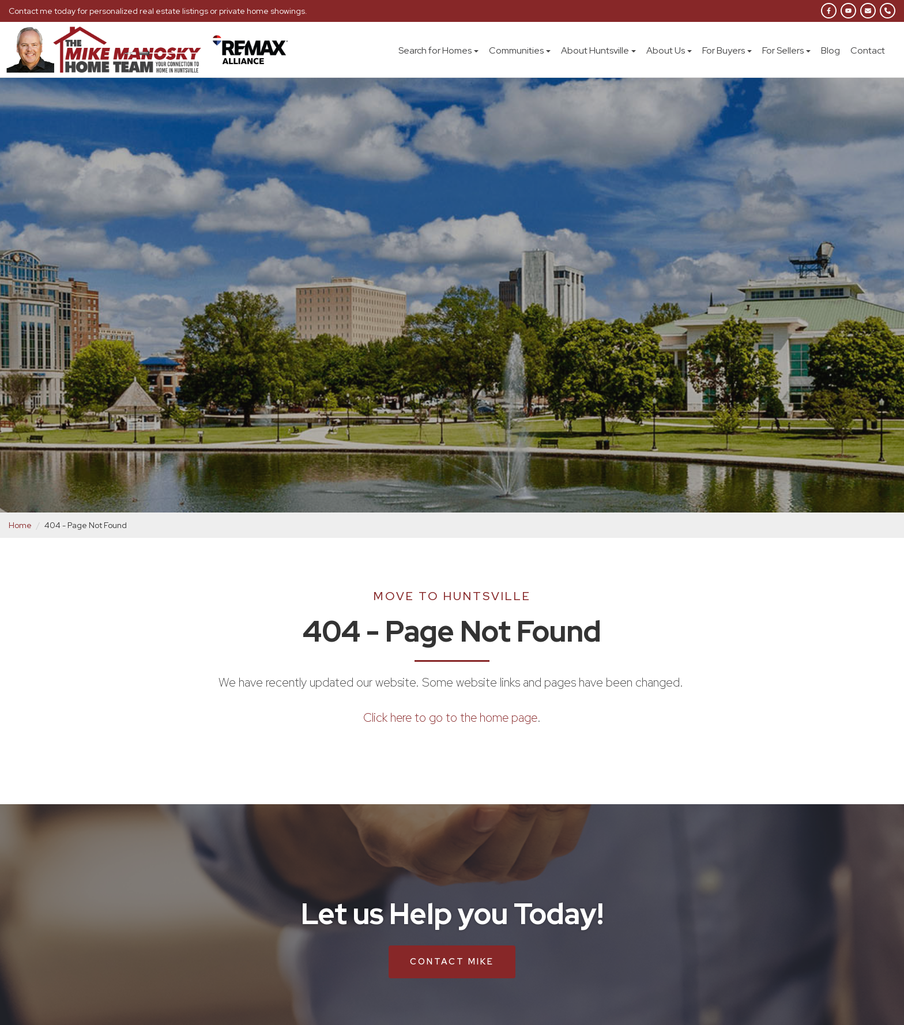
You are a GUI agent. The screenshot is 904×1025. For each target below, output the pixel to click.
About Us (669, 50)
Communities (520, 50)
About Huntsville (598, 50)
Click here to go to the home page (450, 717)
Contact (867, 50)
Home (20, 525)
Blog (830, 50)
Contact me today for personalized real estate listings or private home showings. (158, 11)
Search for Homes (438, 50)
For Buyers (727, 50)
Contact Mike (452, 961)
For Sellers (786, 50)
